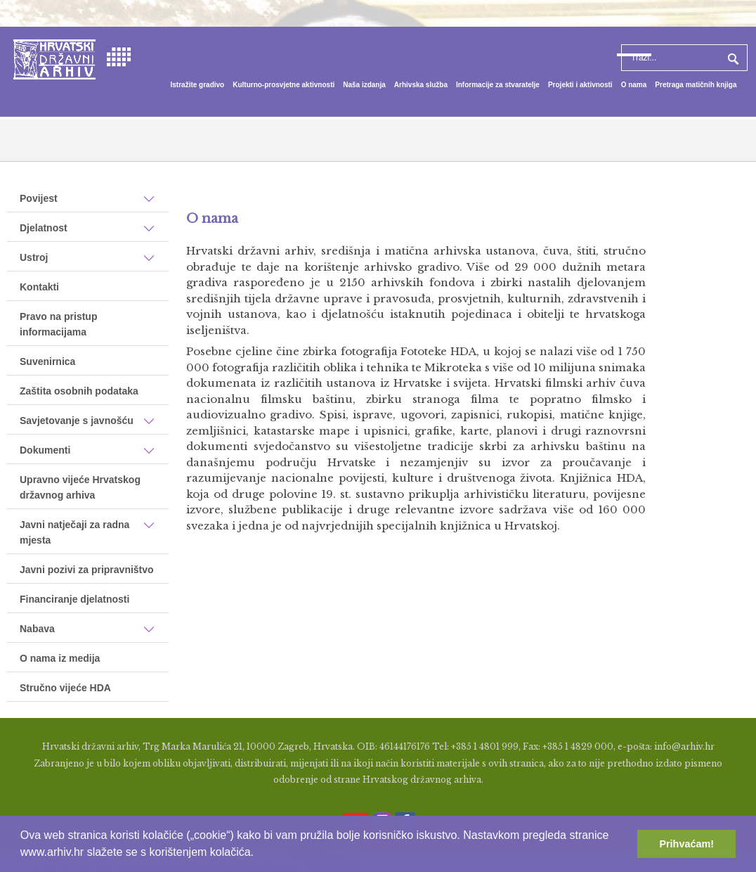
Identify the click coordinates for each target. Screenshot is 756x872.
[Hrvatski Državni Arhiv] (54, 58)
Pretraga (731, 57)
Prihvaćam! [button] (686, 843)
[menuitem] (198, 85)
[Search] (684, 57)
